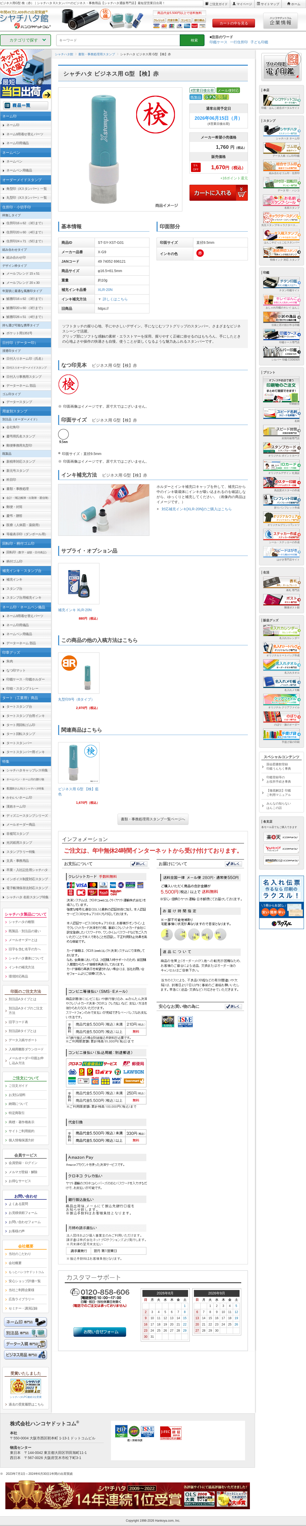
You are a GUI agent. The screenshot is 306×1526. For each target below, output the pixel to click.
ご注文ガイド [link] (18, 1086)
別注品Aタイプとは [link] (22, 999)
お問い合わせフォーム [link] (25, 1222)
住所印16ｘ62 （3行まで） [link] (25, 223)
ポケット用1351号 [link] (19, 333)
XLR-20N (105, 290)
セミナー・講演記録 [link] (23, 1308)
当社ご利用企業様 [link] (21, 1290)
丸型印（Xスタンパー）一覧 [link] (26, 197)
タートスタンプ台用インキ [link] (25, 716)
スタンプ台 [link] (14, 589)
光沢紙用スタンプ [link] (19, 843)
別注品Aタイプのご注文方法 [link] (26, 1010)
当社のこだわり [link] (20, 1254)
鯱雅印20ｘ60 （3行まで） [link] (25, 308)
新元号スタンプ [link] (17, 471)
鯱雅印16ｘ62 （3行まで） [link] (25, 299)
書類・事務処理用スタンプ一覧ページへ (153, 819)
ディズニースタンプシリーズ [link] (27, 816)
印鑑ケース (218, 42)
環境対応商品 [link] (18, 976)
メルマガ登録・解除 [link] (23, 1172)
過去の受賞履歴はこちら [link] (26, 1404)
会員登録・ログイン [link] (23, 1163)
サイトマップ (270, 4)
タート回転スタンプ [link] (20, 734)
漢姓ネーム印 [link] (16, 806)
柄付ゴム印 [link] (14, 561)
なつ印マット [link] (16, 670)
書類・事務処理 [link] (17, 489)
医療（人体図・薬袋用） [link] (24, 525)
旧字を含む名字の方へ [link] (25, 949)
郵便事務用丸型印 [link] (19, 445)
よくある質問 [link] (18, 1204)
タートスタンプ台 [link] (19, 706)
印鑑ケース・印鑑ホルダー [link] (25, 679)
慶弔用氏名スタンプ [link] (20, 436)
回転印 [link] (27, 552)
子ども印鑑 (259, 42)
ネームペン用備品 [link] (19, 170)
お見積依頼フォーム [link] (23, 1213)
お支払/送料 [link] (17, 1095)
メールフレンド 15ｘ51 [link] (23, 273)
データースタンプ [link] (19, 402)
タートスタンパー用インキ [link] (25, 752)
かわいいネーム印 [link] (19, 797)
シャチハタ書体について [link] (26, 958)
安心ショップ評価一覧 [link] (25, 1281)
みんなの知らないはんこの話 (278, 806)
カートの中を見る (234, 23)
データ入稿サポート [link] (23, 1040)
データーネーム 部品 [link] (21, 385)
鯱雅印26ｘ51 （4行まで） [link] (25, 317)
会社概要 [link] (15, 1263)
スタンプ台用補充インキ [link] (24, 597)
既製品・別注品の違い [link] (25, 931)
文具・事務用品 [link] (17, 861)
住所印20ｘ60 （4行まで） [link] (25, 232)
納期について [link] (18, 1104)
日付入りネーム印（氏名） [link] (25, 358)
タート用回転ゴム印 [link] (20, 725)
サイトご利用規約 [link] (21, 1131)
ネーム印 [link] (12, 125)
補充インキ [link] (14, 579)
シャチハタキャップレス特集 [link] (27, 770)
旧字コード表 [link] (18, 1022)
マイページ (244, 4)
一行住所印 (239, 42)
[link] (78, 593)
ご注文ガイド (218, 4)
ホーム (295, 4)
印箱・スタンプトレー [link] (22, 688)
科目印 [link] (11, 479)
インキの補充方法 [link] (21, 967)
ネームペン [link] (14, 161)
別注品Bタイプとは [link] (22, 1031)
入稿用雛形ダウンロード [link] (26, 1049)
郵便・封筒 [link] (14, 507)
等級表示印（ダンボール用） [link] (27, 534)
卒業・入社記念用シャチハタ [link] (27, 870)
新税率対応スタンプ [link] (20, 461)
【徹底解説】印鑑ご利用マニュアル (278, 793)
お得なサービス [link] (20, 1181)
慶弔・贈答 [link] (14, 516)
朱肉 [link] (9, 661)
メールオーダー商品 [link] (20, 824)
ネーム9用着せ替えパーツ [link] (24, 134)
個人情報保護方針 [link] (21, 1140)
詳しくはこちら (115, 299)
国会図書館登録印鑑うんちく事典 (278, 766)
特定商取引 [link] (17, 1113)
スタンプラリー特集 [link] (20, 852)
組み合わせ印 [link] (16, 257)
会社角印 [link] (12, 427)
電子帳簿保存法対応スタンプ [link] (27, 888)
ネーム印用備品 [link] (17, 143)
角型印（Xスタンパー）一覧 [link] (26, 189)
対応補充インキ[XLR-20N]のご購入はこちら (197, 509)
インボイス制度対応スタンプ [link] (27, 879)
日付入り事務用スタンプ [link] (24, 377)
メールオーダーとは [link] (23, 940)
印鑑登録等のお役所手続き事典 (278, 779)
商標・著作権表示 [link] (21, 1122)
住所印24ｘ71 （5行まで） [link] (25, 241)
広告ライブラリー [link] (21, 1299)
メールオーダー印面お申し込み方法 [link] (26, 1060)
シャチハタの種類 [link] (21, 922)
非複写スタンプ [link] (17, 834)
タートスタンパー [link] (19, 743)
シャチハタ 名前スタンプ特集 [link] (27, 897)
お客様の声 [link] (17, 1231)
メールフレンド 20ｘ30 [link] (23, 283)
